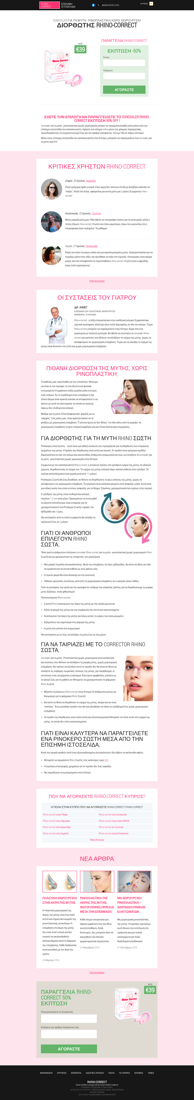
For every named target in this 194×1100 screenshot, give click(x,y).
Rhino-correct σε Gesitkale (111, 827)
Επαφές (138, 1072)
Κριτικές (62, 1072)
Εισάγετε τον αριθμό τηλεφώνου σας (60, 1027)
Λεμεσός (91, 181)
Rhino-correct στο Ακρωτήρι (57, 827)
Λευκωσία (91, 246)
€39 (106, 760)
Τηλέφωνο (108, 70)
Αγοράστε (124, 89)
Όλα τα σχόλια (97, 280)
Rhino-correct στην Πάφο (55, 814)
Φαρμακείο (46, 1072)
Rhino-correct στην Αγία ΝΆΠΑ (114, 820)
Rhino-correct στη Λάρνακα (56, 820)
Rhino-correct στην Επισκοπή (113, 833)
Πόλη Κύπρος (97, 839)
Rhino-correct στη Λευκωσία (113, 814)
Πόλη (111, 1072)
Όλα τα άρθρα (97, 972)
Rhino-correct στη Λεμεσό (55, 833)
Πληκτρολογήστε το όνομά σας (57, 1012)
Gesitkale (96, 213)
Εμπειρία (76, 1072)
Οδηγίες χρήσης (95, 1072)
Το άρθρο (124, 1072)
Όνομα (106, 57)
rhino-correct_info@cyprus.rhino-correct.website (97, 1085)
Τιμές (151, 1072)
